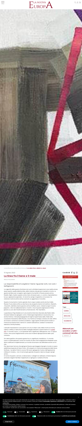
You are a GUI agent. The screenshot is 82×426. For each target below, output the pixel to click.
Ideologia (67, 316)
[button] (78, 397)
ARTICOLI (11, 268)
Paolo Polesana (9, 279)
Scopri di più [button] (8, 421)
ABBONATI (66, 335)
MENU (2, 2)
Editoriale (22, 268)
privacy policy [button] (61, 399)
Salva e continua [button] (72, 421)
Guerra (66, 310)
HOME (6, 268)
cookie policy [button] (6, 403)
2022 (16, 268)
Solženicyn (67, 321)
